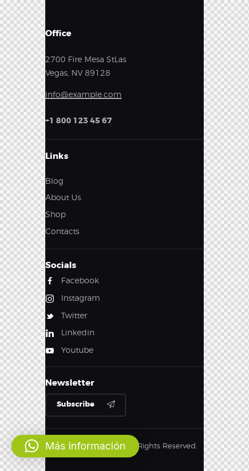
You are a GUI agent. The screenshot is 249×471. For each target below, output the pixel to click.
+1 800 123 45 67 (78, 120)
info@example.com (83, 94)
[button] (75, 446)
